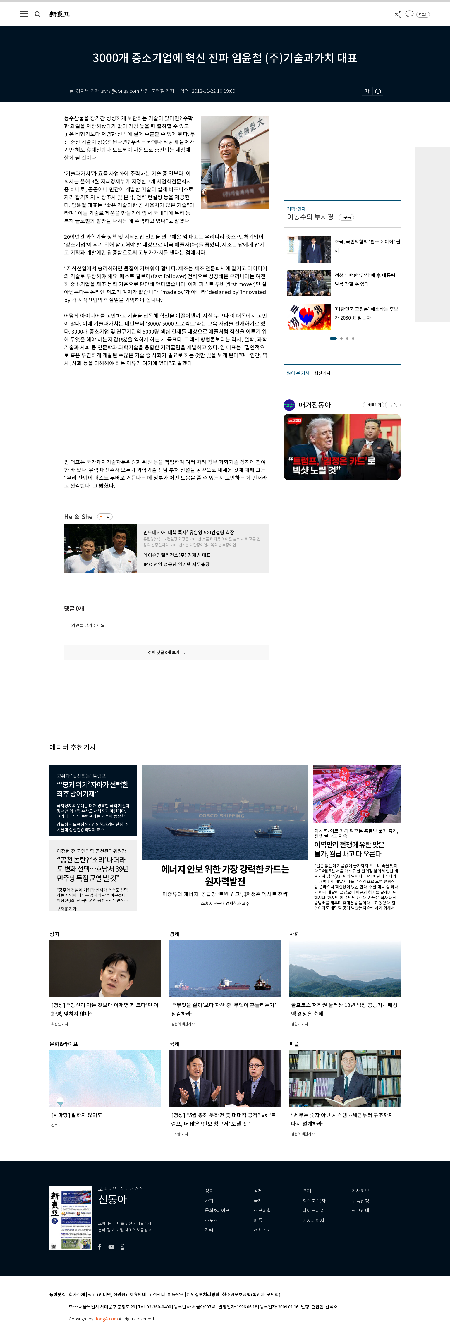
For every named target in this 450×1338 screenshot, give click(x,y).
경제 (258, 1191)
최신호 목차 (314, 1201)
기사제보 (360, 1191)
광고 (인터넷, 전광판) (107, 1294)
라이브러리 (313, 1210)
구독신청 (360, 1201)
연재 (307, 1191)
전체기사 (262, 1230)
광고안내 (360, 1210)
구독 (106, 516)
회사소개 (77, 1294)
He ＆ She (78, 517)
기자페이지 (313, 1220)
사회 (209, 1201)
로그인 (423, 15)
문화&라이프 (217, 1210)
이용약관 (176, 1294)
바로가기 (374, 405)
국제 (258, 1201)
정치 (209, 1191)
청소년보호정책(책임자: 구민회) (251, 1294)
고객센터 (157, 1294)
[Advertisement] (152, 411)
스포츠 (211, 1220)
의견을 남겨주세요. (88, 625)
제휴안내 (138, 1294)
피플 (258, 1220)
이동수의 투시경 (310, 216)
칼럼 (209, 1230)
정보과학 (262, 1210)
